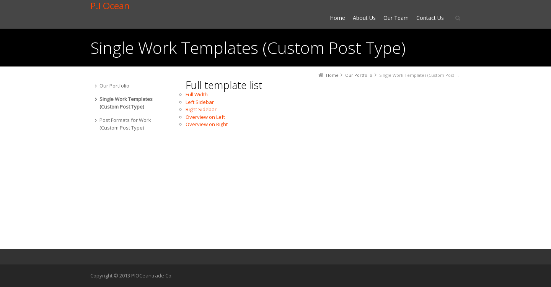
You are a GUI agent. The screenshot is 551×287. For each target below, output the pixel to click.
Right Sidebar (201, 109)
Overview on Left (205, 117)
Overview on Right (207, 124)
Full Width (197, 94)
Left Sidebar (200, 102)
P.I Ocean (110, 5)
